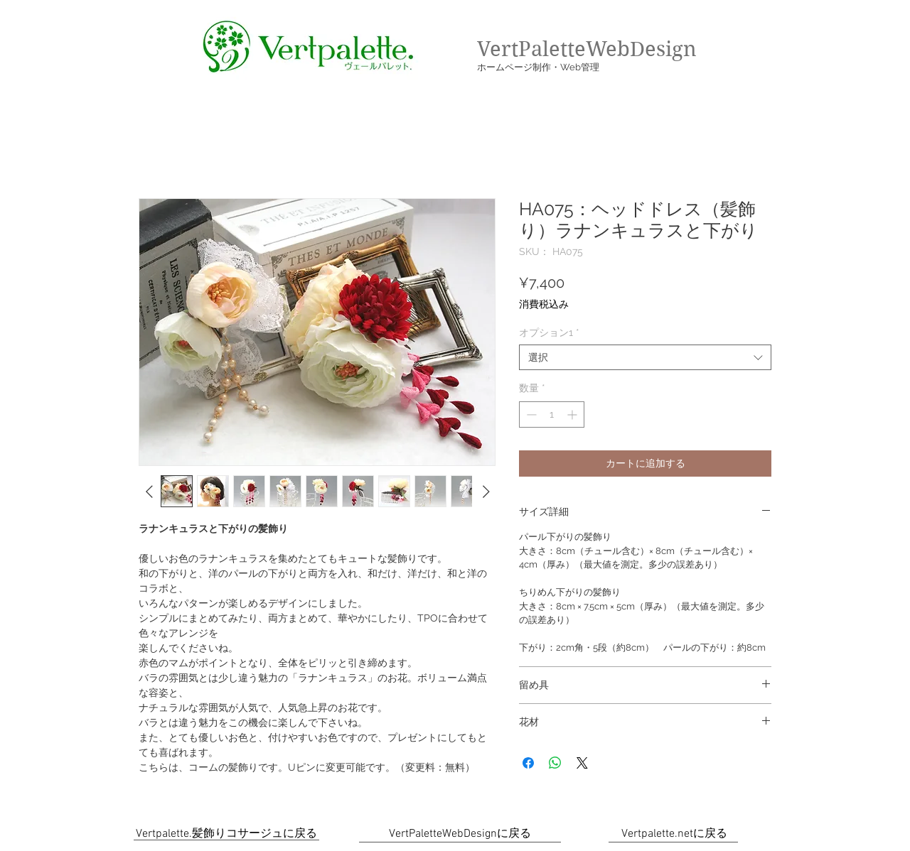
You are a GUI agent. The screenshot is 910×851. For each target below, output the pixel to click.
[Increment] (573, 414)
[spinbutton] (551, 414)
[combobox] (645, 357)
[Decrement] (530, 414)
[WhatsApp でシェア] (555, 762)
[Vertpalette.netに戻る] (674, 834)
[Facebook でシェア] (528, 762)
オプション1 (549, 332)
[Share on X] (582, 762)
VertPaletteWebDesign (587, 49)
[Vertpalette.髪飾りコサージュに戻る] (226, 834)
